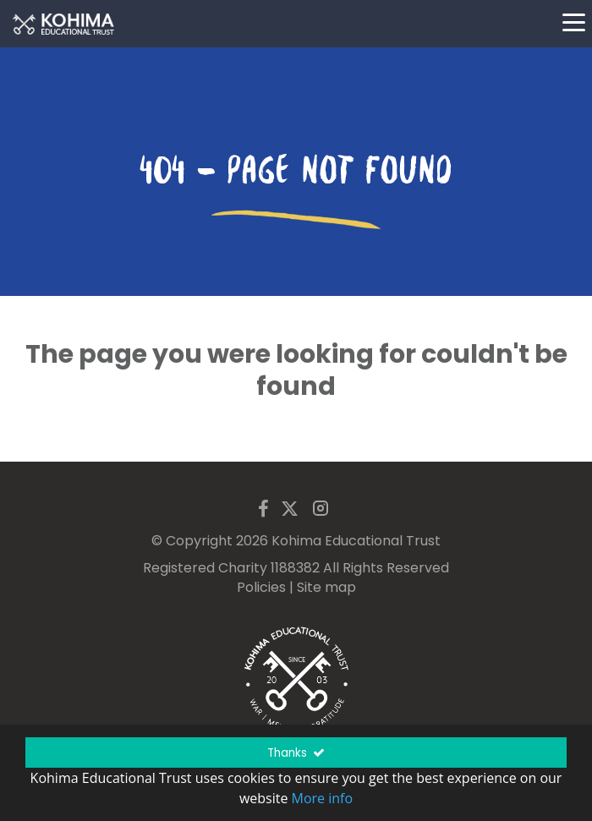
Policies (261, 587)
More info (323, 798)
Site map (326, 587)
